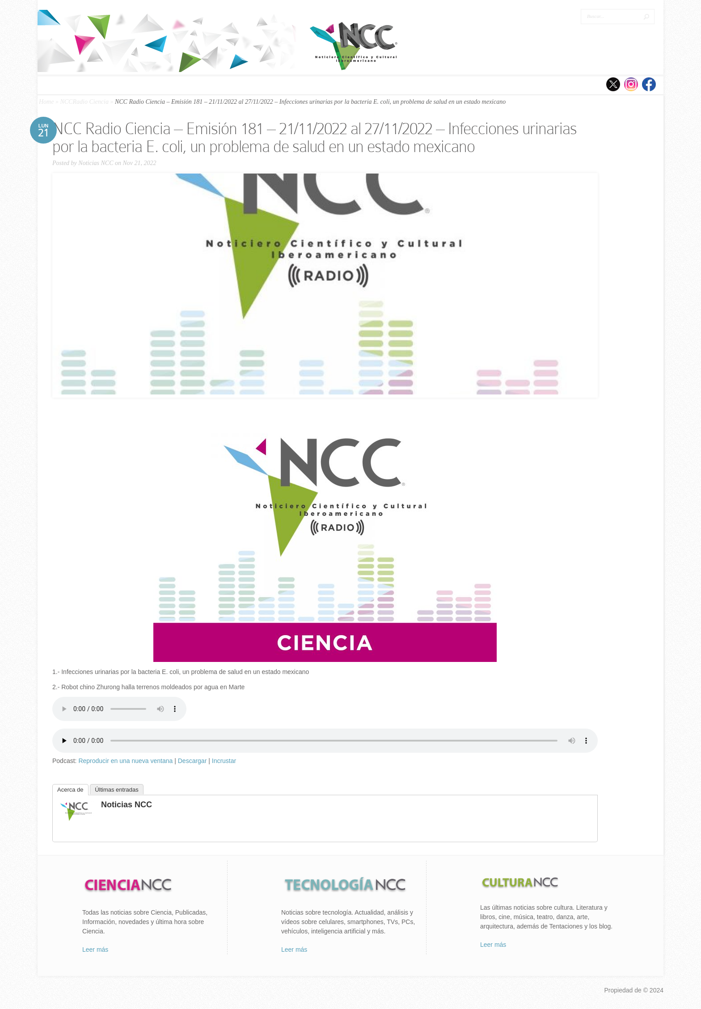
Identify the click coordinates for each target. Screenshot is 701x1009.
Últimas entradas (117, 789)
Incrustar (224, 760)
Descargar (192, 760)
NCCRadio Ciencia (84, 101)
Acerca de (70, 789)
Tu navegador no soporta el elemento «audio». (119, 709)
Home (46, 101)
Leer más (95, 949)
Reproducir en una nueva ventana (125, 760)
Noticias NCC (95, 163)
